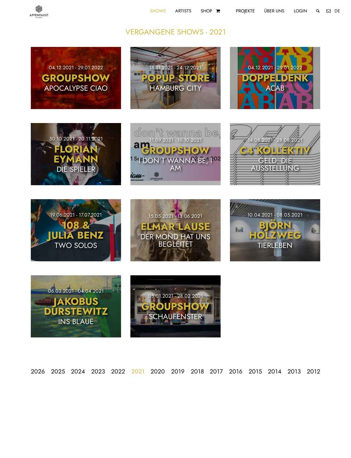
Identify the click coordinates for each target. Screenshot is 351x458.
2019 (178, 371)
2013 (294, 371)
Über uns (274, 11)
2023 (98, 371)
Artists (183, 11)
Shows (158, 11)
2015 (255, 371)
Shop (206, 11)
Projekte (245, 11)
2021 (138, 371)
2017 (216, 371)
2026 (38, 371)
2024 (78, 371)
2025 (58, 371)
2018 (197, 371)
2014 (274, 371)
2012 (313, 371)
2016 (235, 371)
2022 (118, 371)
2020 (158, 371)
